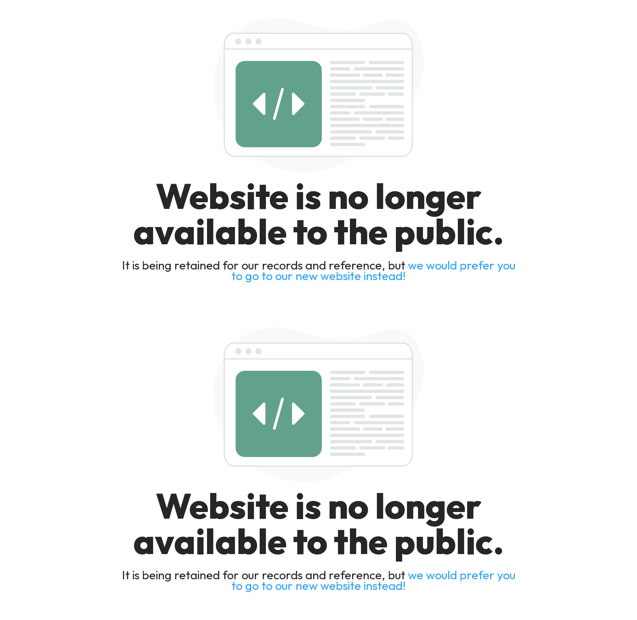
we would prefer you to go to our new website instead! (373, 270)
